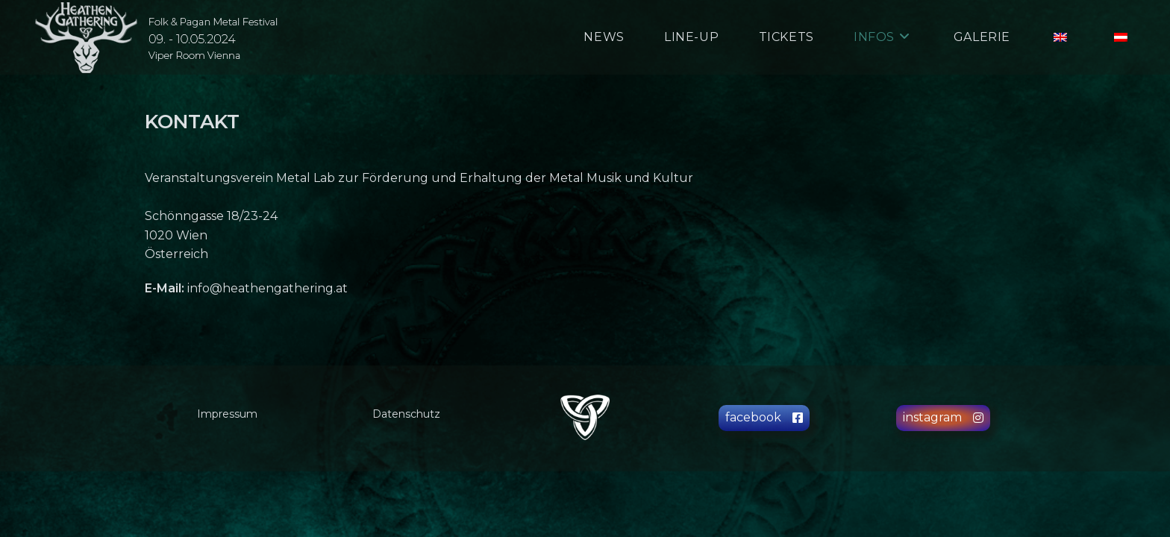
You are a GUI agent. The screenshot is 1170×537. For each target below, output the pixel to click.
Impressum (227, 414)
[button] (764, 418)
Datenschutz (406, 414)
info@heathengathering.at (267, 288)
